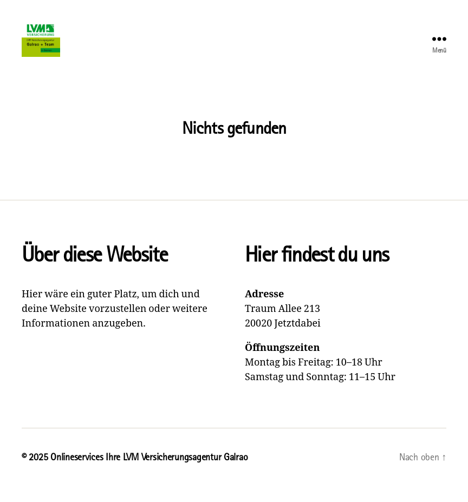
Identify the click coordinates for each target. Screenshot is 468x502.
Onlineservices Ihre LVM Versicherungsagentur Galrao (149, 471)
